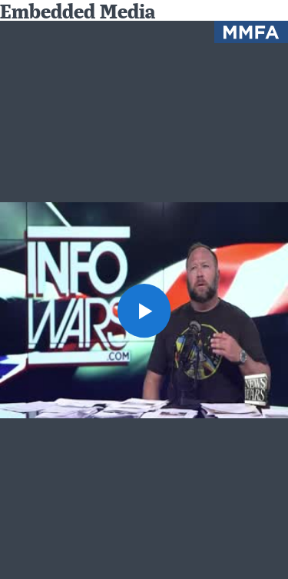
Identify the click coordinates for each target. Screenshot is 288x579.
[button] (144, 310)
